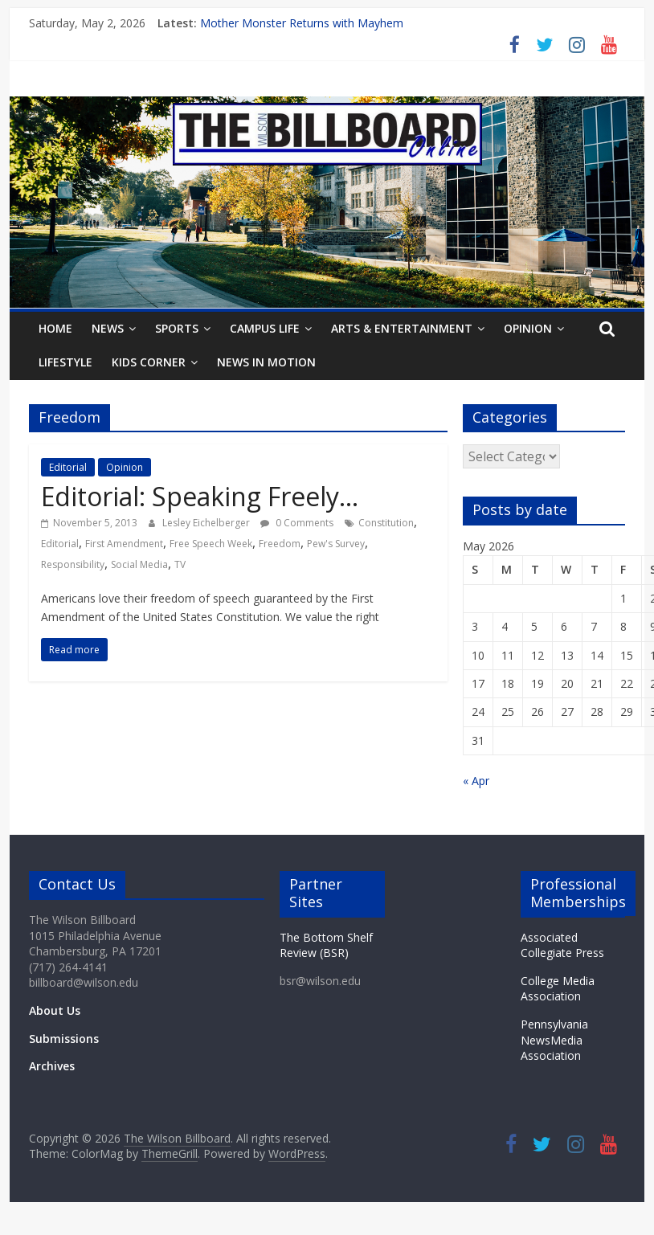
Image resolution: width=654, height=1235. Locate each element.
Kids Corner (149, 362)
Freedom (279, 543)
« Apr (476, 780)
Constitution (386, 523)
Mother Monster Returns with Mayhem (301, 23)
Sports (176, 328)
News (108, 328)
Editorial (68, 467)
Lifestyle (65, 362)
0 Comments (296, 523)
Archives (52, 1065)
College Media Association (558, 988)
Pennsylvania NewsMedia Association (554, 1039)
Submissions (64, 1038)
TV (180, 564)
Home (55, 328)
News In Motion (266, 362)
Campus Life (265, 328)
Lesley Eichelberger (207, 523)
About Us (54, 1010)
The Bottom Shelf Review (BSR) (326, 945)
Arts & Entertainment (401, 328)
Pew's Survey (336, 543)
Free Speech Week (211, 543)
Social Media (139, 564)
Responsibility (72, 564)
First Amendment (124, 543)
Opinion (528, 328)
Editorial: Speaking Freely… (199, 496)
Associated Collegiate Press (562, 945)
